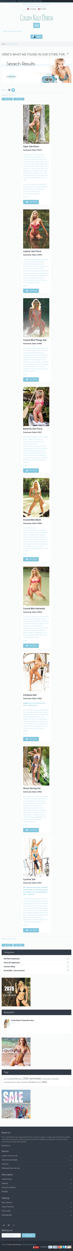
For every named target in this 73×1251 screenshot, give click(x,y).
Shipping (36, 1183)
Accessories (36, 1211)
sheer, (39, 1082)
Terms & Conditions (36, 1188)
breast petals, (46, 1079)
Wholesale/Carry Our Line (36, 1168)
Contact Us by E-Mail (40, 6)
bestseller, (14, 1079)
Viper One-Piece (31, 146)
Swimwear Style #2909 (32, 255)
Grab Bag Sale (36, 1215)
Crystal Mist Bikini (32, 520)
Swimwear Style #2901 (32, 883)
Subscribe (28, 1235)
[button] (36, 37)
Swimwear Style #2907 (32, 432)
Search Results (12, 44)
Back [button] (7, 99)
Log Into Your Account (28, 4)
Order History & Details (44, 4)
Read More (6, 1146)
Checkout (36, 1164)
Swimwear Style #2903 (32, 698)
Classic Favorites (36, 1207)
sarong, (6, 1079)
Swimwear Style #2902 (32, 792)
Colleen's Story (36, 1179)
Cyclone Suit (29, 879)
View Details (31, 202)
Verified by (44, 1247)
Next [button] (18, 99)
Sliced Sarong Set (32, 788)
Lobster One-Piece (32, 251)
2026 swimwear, (32, 1078)
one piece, (32, 1082)
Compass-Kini (30, 695)
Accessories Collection (31, 194)
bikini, (21, 1079)
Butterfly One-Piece (32, 429)
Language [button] (31, 9)
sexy (44, 1081)
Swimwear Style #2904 (32, 612)
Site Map (36, 1192)
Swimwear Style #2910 (32, 150)
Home (4, 44)
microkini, (55, 1079)
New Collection (36, 1203)
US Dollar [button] (42, 9)
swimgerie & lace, (10, 1082)
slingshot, (24, 1082)
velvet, (18, 1082)
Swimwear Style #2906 (32, 523)
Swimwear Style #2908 (32, 344)
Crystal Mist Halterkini (34, 608)
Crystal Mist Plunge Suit (34, 340)
